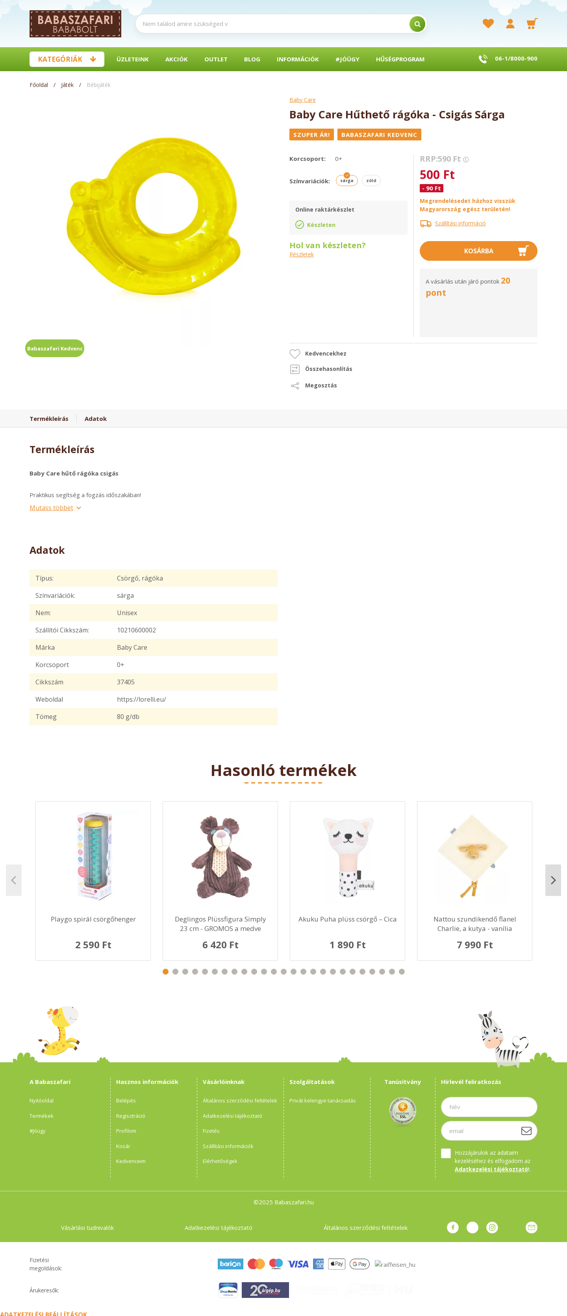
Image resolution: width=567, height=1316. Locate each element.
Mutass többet (51, 507)
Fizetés (211, 1130)
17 (323, 972)
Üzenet (531, 1227)
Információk (298, 59)
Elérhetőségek (220, 1161)
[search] (417, 24)
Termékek (42, 1115)
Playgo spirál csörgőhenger (93, 918)
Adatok (96, 418)
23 (382, 972)
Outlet (216, 59)
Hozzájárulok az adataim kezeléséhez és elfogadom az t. (493, 1161)
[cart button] (532, 23)
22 (372, 972)
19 (343, 972)
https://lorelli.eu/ (141, 699)
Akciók (176, 59)
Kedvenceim (131, 1161)
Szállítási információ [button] (460, 223)
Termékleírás (49, 418)
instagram (492, 1227)
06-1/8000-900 (516, 58)
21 (362, 972)
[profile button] (510, 23)
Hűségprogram (400, 59)
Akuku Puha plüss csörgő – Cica (347, 918)
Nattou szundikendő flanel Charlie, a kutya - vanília (475, 923)
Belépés (126, 1100)
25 (402, 972)
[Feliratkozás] (526, 1130)
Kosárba (478, 251)
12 (274, 972)
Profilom (126, 1130)
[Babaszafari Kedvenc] (380, 134)
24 (392, 972)
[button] (317, 354)
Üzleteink (133, 59)
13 (284, 972)
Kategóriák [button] (60, 59)
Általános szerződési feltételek (240, 1100)
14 (293, 972)
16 (313, 972)
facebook (453, 1227)
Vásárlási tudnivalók (87, 1227)
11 (264, 972)
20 (353, 972)
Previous (14, 880)
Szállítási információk (228, 1146)
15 (303, 972)
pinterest (472, 1227)
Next (553, 880)
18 (333, 972)
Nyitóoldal (42, 1100)
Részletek (301, 254)
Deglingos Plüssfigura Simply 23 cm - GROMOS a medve (220, 923)
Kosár (123, 1146)
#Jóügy (347, 59)
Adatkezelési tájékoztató (232, 1115)
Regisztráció (130, 1115)
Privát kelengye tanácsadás (322, 1100)
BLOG (252, 59)
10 (254, 972)
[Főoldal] (40, 84)
